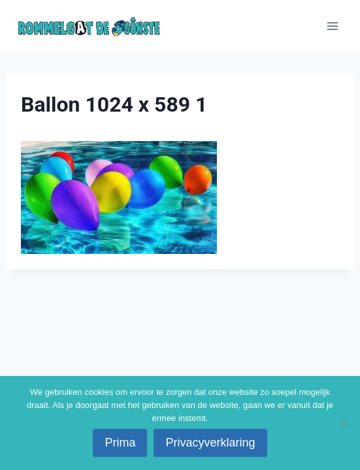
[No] (343, 423)
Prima (120, 442)
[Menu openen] (332, 26)
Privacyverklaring (210, 442)
